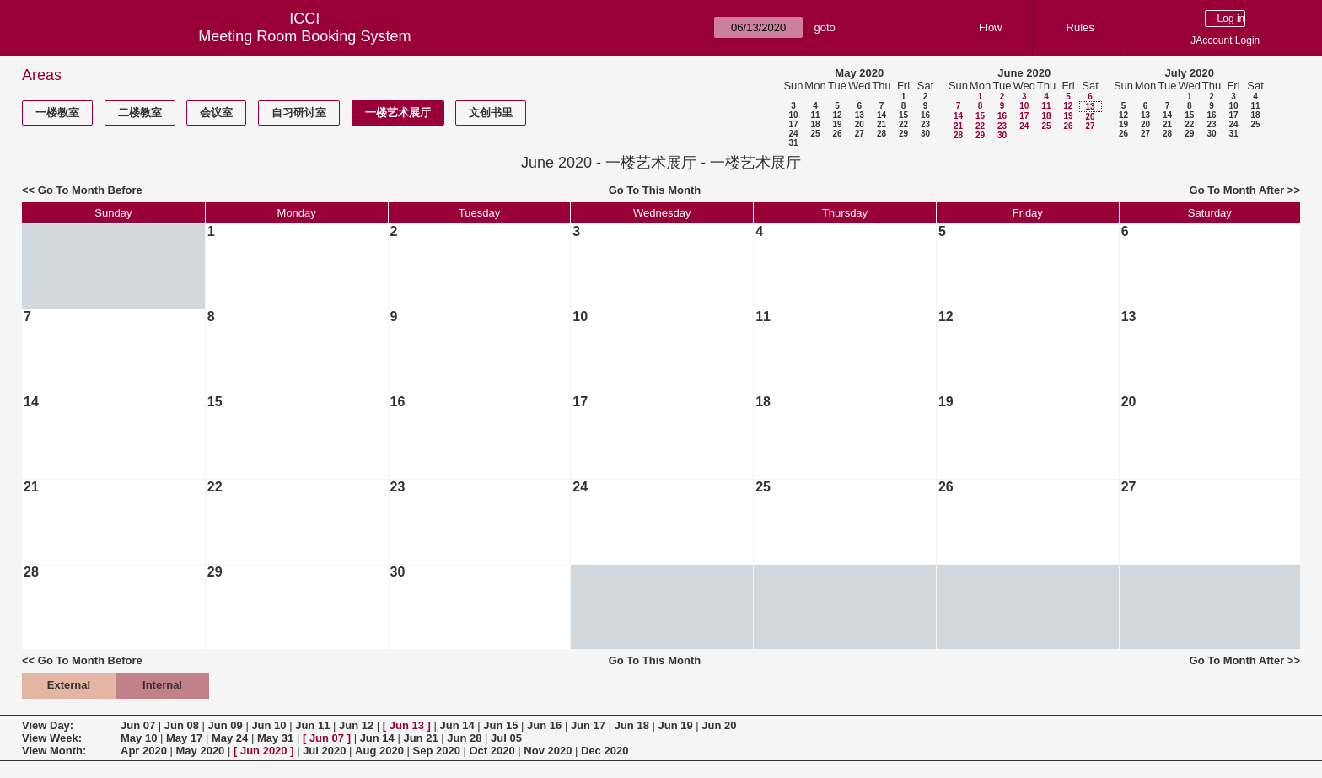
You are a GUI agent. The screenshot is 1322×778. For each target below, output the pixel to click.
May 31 (275, 738)
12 (836, 115)
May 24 (230, 738)
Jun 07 (138, 725)
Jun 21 (420, 738)
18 (815, 124)
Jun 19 (675, 725)
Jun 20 (718, 725)
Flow (990, 27)
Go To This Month (655, 190)
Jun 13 (407, 725)
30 (925, 133)
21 (881, 124)
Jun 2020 (264, 750)
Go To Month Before (90, 190)
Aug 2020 (379, 750)
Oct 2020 (491, 750)
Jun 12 (356, 725)
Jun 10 (268, 725)
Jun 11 (312, 725)
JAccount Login (1225, 40)
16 (925, 115)
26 (836, 133)
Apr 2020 (144, 750)
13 (859, 115)
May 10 (139, 738)
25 (815, 133)
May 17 (184, 738)
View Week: (52, 738)
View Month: (54, 750)
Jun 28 (464, 738)
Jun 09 (225, 725)
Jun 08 (181, 725)
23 (925, 124)
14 (881, 115)
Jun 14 (456, 725)
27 (859, 133)
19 (836, 124)
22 (903, 124)
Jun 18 (632, 725)
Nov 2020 (548, 750)
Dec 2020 (604, 750)
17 (793, 124)
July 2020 (1189, 73)
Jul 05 (506, 738)
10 (793, 115)
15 (903, 115)
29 (903, 133)
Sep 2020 (436, 750)
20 (859, 124)
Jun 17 (588, 725)
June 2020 (1024, 73)
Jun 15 (500, 725)
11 (815, 115)
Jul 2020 (324, 750)
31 (793, 143)
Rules (1080, 27)
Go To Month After (1237, 190)
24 (793, 133)
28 (881, 133)
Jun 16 (544, 725)
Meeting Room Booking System (304, 36)
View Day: (47, 725)
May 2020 (859, 73)
